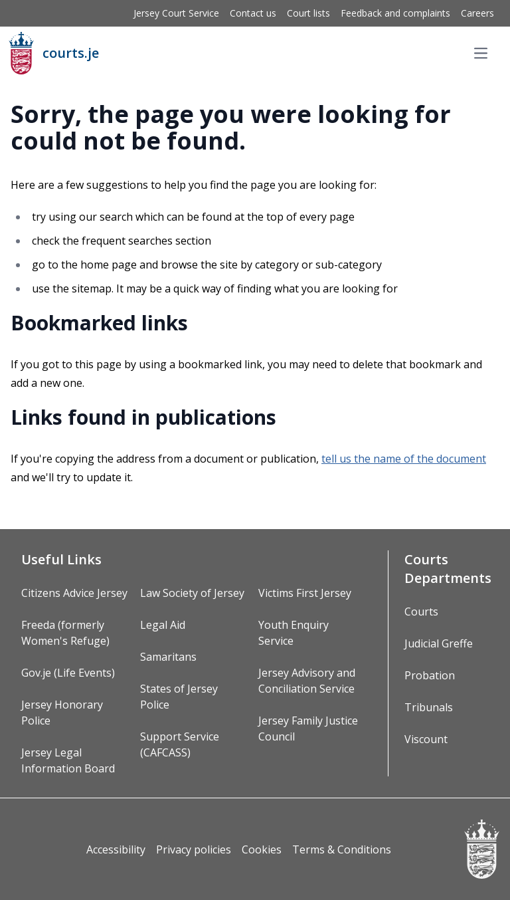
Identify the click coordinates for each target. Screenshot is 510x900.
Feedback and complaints (395, 13)
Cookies (262, 849)
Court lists (308, 13)
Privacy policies (193, 849)
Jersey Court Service (176, 13)
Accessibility (115, 849)
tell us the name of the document (403, 458)
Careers (477, 13)
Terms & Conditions (341, 849)
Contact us (253, 13)
